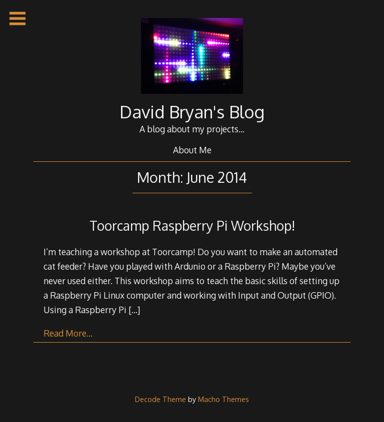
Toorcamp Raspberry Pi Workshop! (192, 225)
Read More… (68, 333)
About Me (192, 149)
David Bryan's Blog (192, 111)
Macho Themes (223, 399)
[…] (134, 309)
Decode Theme (160, 399)
